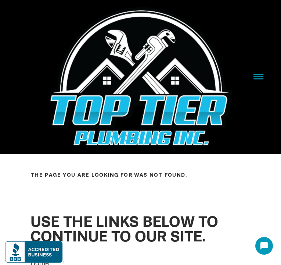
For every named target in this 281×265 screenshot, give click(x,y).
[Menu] (258, 77)
